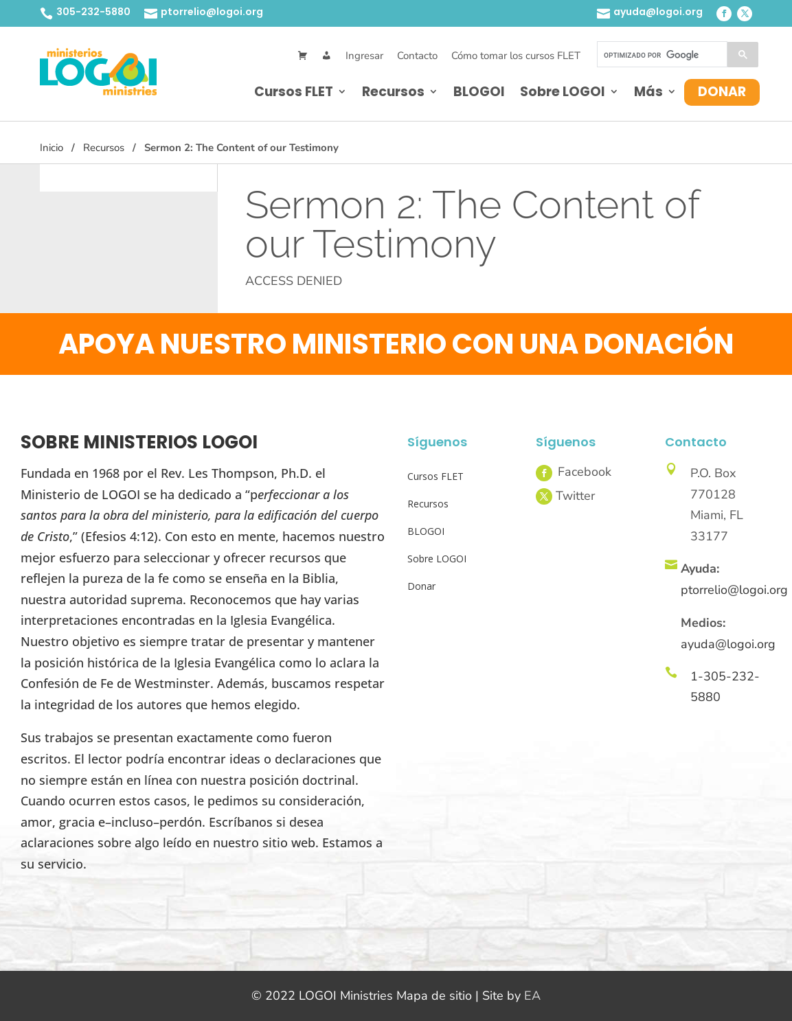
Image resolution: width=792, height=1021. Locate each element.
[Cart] (303, 56)
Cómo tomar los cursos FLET (515, 55)
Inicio (51, 147)
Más (648, 91)
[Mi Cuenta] (327, 56)
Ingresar (364, 55)
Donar (722, 91)
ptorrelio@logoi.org (212, 12)
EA (532, 995)
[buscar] (661, 54)
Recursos (393, 91)
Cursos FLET (293, 91)
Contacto (417, 55)
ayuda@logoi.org (658, 12)
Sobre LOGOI (562, 91)
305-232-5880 (93, 12)
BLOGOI (479, 91)
